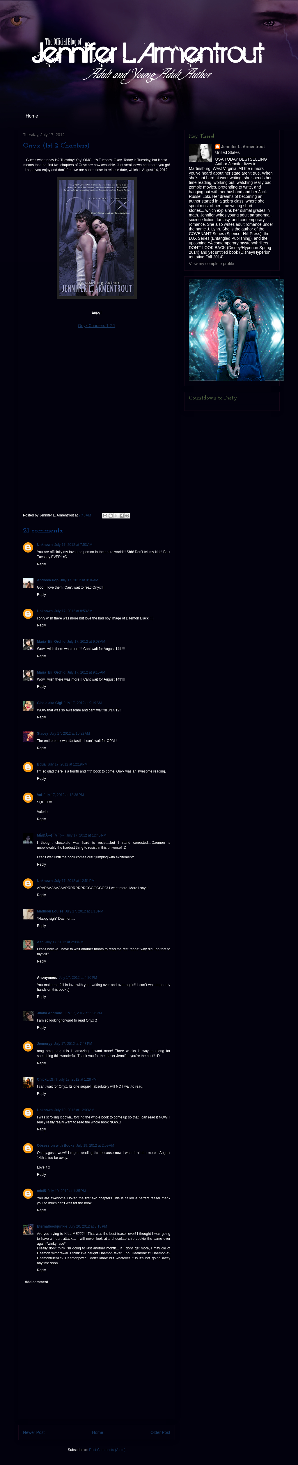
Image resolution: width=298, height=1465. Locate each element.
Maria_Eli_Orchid (51, 642)
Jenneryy (44, 1044)
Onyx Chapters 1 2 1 (96, 325)
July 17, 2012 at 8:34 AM (79, 580)
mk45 (41, 1191)
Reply (41, 564)
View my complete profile (211, 263)
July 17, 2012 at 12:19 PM (67, 764)
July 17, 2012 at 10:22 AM (70, 733)
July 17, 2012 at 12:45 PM (86, 835)
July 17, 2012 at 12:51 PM (74, 881)
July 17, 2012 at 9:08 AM (86, 642)
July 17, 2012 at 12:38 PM (64, 795)
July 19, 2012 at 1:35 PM (67, 1191)
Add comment (36, 1282)
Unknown (45, 545)
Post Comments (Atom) (107, 1450)
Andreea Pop (47, 580)
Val (39, 795)
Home (32, 115)
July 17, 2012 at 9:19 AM (83, 703)
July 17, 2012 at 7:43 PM (73, 1044)
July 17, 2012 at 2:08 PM (64, 942)
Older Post (160, 1432)
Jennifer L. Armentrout (243, 146)
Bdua (41, 764)
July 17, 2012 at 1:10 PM (84, 911)
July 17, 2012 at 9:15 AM (86, 672)
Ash (40, 942)
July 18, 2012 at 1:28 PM (77, 1079)
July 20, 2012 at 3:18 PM (88, 1226)
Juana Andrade (49, 1013)
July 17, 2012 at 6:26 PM (83, 1013)
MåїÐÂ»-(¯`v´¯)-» (51, 835)
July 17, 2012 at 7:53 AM (73, 545)
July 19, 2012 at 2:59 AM (95, 1145)
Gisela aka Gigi (49, 703)
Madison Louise (50, 911)
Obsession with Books (55, 1145)
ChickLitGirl (47, 1079)
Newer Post (34, 1432)
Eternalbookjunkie (52, 1226)
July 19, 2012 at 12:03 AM (74, 1110)
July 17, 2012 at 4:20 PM (78, 978)
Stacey (42, 733)
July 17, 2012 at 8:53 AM (73, 611)
